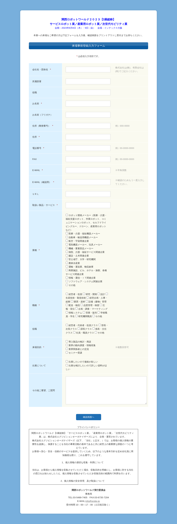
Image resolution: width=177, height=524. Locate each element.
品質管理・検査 (90, 305)
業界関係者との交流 (77, 349)
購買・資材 (78, 301)
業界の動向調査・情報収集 (81, 345)
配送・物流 (73, 305)
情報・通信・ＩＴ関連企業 (81, 278)
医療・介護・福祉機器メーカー (83, 233)
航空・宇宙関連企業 (77, 241)
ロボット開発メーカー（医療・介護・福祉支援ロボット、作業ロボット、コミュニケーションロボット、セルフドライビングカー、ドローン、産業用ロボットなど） (86, 222)
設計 (101, 294)
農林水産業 (73, 263)
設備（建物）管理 (96, 301)
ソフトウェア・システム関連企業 (84, 281)
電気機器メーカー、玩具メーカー (84, 244)
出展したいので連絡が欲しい (82, 361)
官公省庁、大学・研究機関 (81, 259)
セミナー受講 (74, 352)
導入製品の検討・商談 (78, 341)
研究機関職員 (83, 316)
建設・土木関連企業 (77, 255)
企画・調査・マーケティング (91, 309)
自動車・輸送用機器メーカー (82, 237)
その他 (70, 285)
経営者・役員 (74, 294)
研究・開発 (90, 294)
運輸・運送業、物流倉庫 (79, 266)
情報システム (74, 312)
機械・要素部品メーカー (79, 248)
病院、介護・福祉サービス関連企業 (85, 252)
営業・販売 (90, 312)
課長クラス (85, 329)
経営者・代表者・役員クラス (82, 325)
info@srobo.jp (93, 501)
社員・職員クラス (84, 332)
